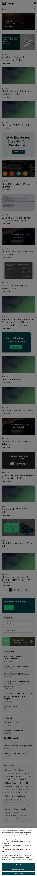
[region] (18, 852)
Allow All (18, 865)
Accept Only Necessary (18, 869)
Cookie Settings (18, 874)
